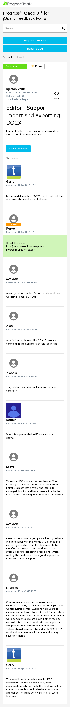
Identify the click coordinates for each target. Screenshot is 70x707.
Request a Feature (35, 40)
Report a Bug (35, 48)
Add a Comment (18, 148)
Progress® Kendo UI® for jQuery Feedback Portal (26, 15)
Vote (56, 98)
